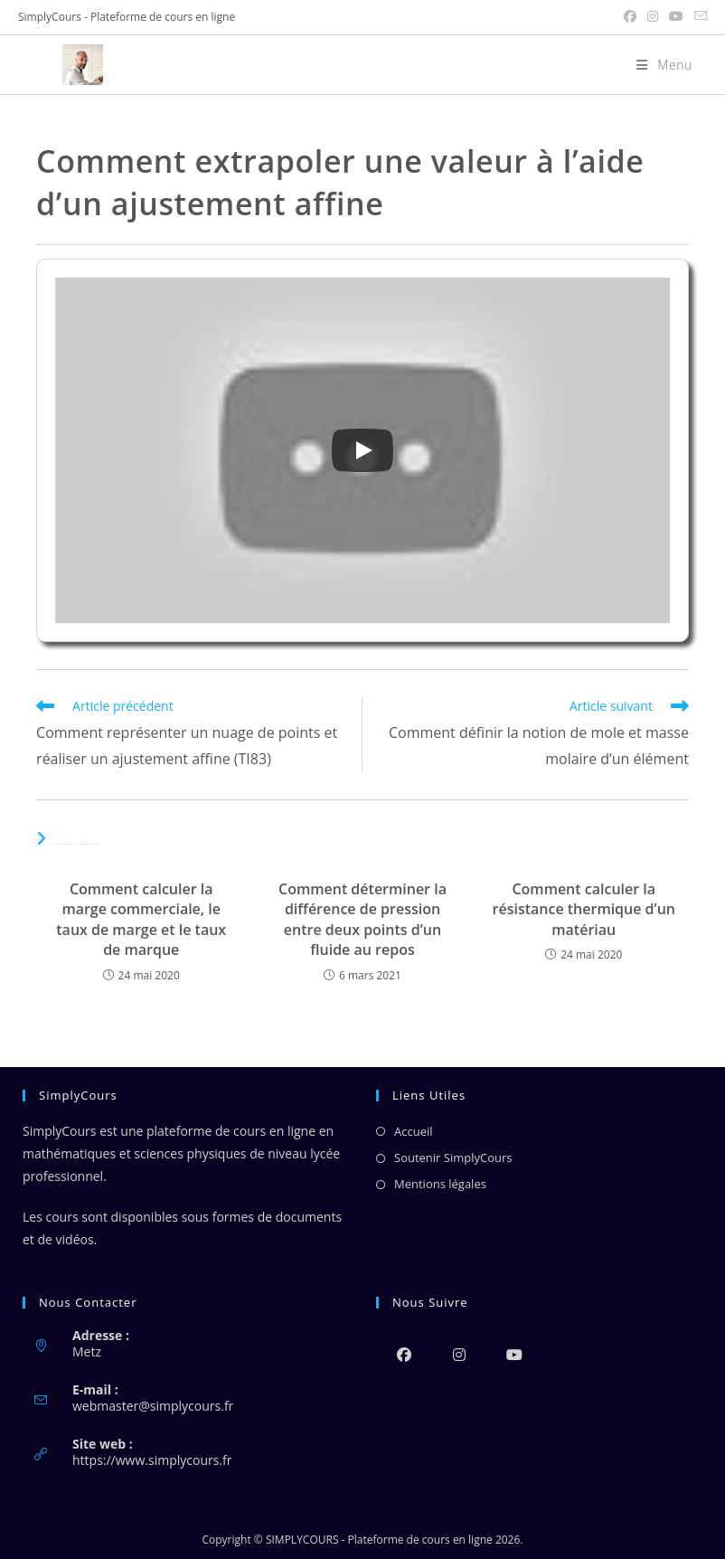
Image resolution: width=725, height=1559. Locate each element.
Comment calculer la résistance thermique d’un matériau (584, 909)
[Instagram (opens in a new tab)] (653, 17)
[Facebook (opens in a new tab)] (630, 17)
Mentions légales (440, 1184)
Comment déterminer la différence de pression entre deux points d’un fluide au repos (362, 919)
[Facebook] (403, 1354)
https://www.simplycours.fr (151, 1460)
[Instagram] (459, 1354)
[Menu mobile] (657, 64)
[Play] (362, 450)
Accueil (413, 1131)
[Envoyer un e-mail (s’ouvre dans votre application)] (698, 17)
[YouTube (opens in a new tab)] (676, 17)
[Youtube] (514, 1354)
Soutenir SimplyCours (453, 1157)
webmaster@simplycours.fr (152, 1405)
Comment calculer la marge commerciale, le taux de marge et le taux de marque (141, 919)
